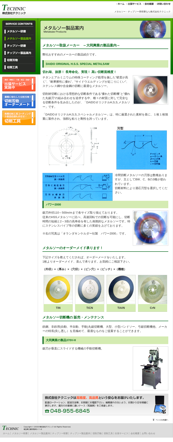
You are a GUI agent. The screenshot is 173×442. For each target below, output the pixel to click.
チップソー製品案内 (80, 433)
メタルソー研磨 (20, 433)
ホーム (6, 433)
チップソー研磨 (60, 433)
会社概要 (135, 433)
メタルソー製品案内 (40, 433)
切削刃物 (97, 433)
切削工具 (108, 433)
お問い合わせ (148, 433)
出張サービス (121, 433)
